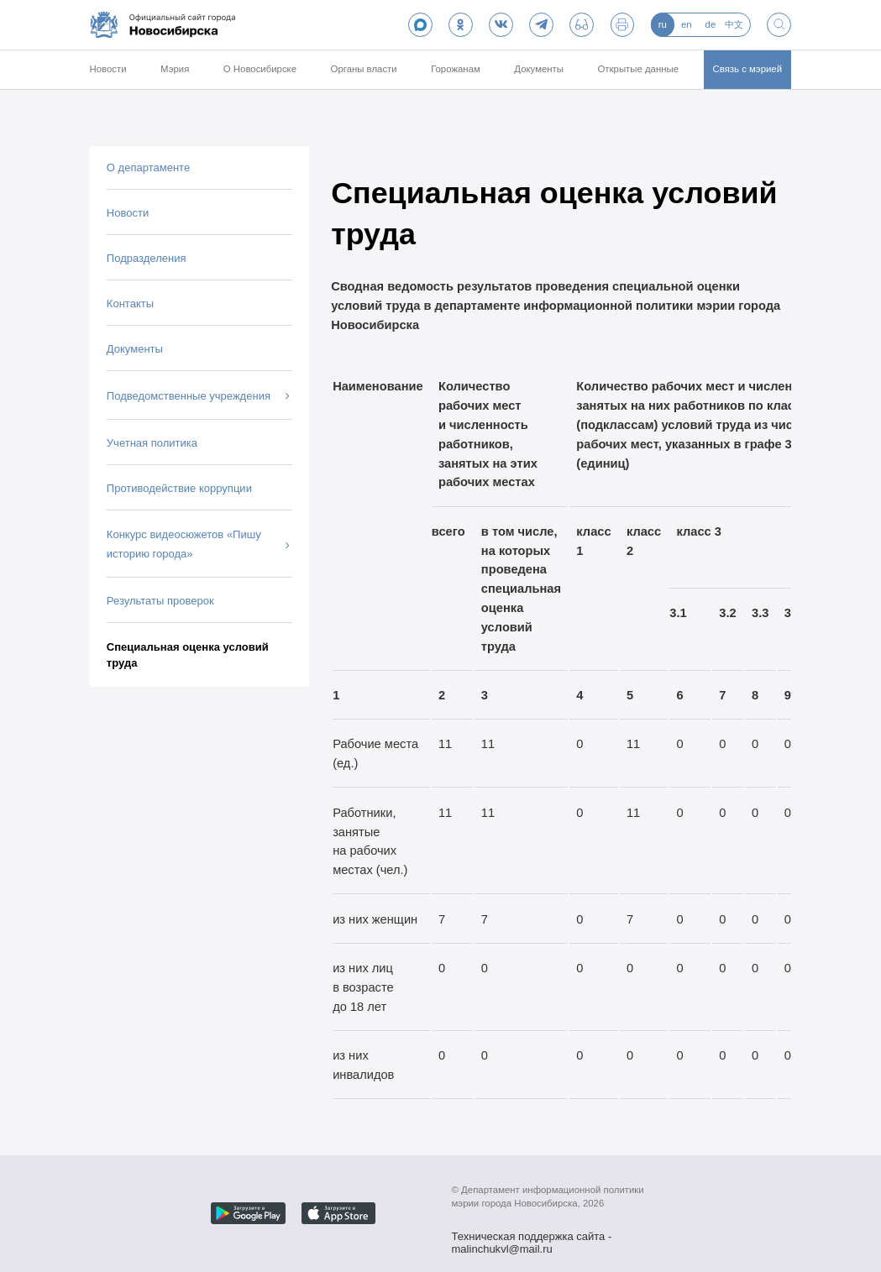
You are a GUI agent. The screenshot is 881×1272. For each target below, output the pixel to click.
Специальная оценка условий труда (188, 655)
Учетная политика (152, 443)
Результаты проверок (160, 600)
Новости (107, 69)
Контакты (130, 303)
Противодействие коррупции (179, 488)
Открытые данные (638, 69)
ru (662, 24)
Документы (539, 69)
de (710, 24)
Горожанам (455, 69)
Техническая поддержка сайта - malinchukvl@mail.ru (532, 1237)
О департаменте (148, 167)
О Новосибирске (259, 69)
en (686, 24)
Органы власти (364, 69)
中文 (734, 24)
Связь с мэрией (748, 69)
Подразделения (146, 258)
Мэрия (174, 69)
